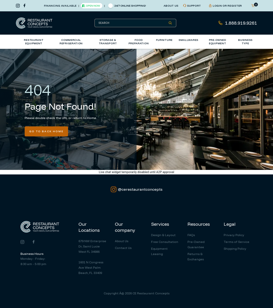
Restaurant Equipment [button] (33, 41)
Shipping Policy (235, 248)
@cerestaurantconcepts (136, 189)
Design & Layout (163, 235)
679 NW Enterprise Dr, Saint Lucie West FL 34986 (92, 246)
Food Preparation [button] (139, 41)
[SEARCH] (133, 23)
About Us (121, 241)
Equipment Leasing (159, 251)
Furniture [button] (164, 40)
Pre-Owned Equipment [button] (217, 41)
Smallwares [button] (188, 40)
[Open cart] (253, 6)
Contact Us (123, 248)
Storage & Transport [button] (108, 41)
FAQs (191, 235)
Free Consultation (164, 242)
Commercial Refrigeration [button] (71, 41)
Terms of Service (236, 242)
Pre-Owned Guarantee (196, 244)
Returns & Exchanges (195, 256)
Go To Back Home (46, 131)
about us (171, 5)
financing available (60, 5)
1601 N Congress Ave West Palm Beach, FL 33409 (90, 267)
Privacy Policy (234, 235)
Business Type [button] (245, 41)
